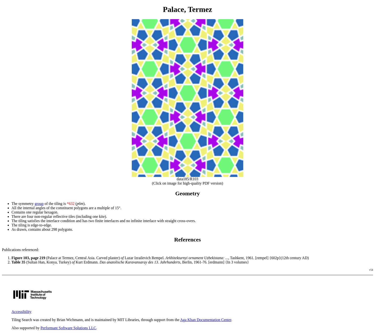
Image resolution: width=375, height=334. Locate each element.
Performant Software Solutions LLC (68, 328)
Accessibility (21, 312)
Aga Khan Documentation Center (205, 320)
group (39, 204)
